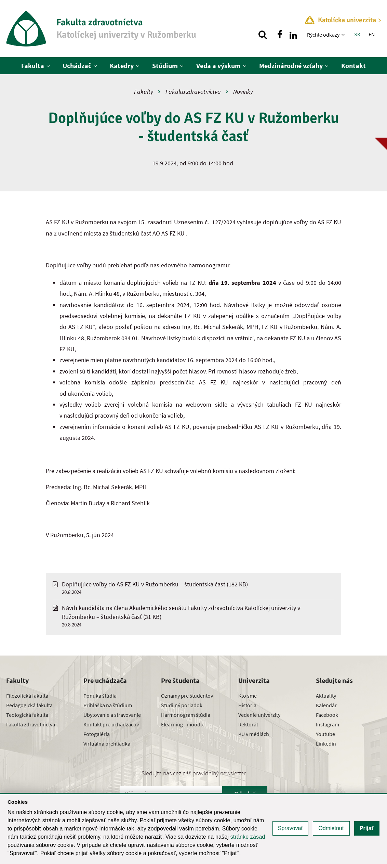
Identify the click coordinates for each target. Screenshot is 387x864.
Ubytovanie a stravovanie (112, 714)
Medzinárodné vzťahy (291, 65)
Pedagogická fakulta (29, 705)
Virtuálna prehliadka (106, 743)
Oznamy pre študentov (187, 695)
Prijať (367, 828)
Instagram (327, 724)
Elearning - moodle (182, 724)
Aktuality (326, 695)
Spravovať (290, 828)
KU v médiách (253, 733)
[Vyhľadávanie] (262, 34)
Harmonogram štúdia (185, 714)
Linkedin (326, 743)
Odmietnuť (331, 828)
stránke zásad (247, 837)
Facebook (327, 714)
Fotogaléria (96, 733)
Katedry (122, 65)
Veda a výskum (218, 65)
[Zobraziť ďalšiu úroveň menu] (343, 34)
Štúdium (165, 65)
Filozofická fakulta (27, 695)
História (247, 705)
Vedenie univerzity (259, 714)
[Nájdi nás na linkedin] (293, 34)
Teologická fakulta (27, 714)
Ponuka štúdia (100, 695)
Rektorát (248, 724)
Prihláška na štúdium (107, 705)
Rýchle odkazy (323, 34)
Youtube (325, 733)
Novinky (243, 92)
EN (372, 34)
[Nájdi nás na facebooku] (279, 34)
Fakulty (143, 92)
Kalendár (326, 705)
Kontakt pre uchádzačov (111, 724)
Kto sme (247, 695)
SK (357, 34)
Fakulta (32, 65)
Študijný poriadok (181, 705)
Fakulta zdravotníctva (193, 92)
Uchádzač (77, 65)
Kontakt (353, 65)
